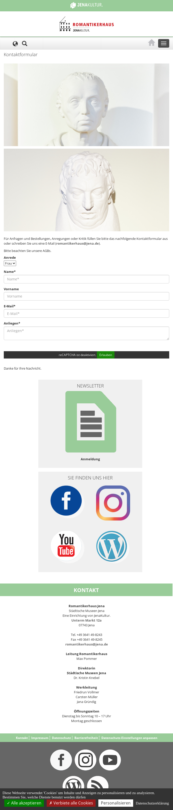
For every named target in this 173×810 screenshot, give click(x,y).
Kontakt (22, 738)
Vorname (11, 289)
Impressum (39, 738)
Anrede (10, 257)
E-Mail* (9, 306)
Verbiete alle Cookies (71, 803)
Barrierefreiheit (86, 738)
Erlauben (105, 355)
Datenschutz (61, 738)
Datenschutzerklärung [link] (152, 803)
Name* (10, 271)
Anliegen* (12, 323)
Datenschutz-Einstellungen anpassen (129, 738)
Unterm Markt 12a (86, 620)
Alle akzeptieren (24, 803)
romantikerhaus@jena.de (77, 243)
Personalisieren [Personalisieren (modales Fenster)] (116, 803)
